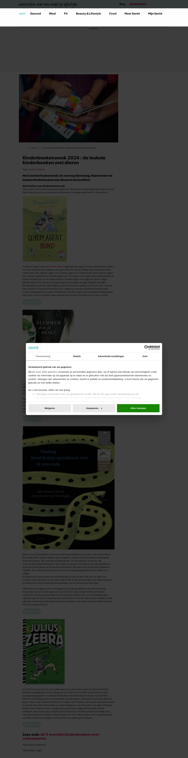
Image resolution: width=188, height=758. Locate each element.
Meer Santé (134, 13)
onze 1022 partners (47, 372)
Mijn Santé (157, 13)
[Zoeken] (21, 22)
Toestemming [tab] (43, 356)
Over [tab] (145, 356)
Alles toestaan (138, 408)
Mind (54, 13)
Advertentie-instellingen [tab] (111, 356)
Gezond (37, 13)
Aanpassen (94, 408)
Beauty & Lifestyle (90, 13)
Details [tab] (77, 356)
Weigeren (50, 408)
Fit (67, 13)
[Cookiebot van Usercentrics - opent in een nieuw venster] (146, 347)
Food (114, 13)
